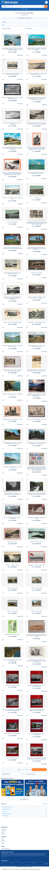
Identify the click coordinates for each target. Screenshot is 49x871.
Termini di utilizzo (24, 869)
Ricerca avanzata (24, 9)
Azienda (3, 830)
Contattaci (3, 833)
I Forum (3, 841)
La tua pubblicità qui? (24, 799)
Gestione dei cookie (36, 869)
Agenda (3, 840)
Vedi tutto (45, 803)
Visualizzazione (7, 28)
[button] (42, 6)
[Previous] (10, 769)
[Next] (39, 769)
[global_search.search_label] (28, 6)
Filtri (3, 24)
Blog (2, 838)
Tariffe (2, 832)
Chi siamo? (3, 829)
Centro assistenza (5, 848)
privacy (30, 869)
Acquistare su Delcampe (6, 849)
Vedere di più (4, 860)
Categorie (4, 21)
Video (2, 843)
